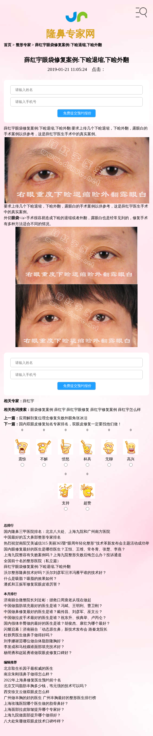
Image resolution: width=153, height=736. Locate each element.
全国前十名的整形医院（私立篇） (32, 561)
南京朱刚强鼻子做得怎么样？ (28, 674)
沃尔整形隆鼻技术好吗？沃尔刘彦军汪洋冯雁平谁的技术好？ (55, 572)
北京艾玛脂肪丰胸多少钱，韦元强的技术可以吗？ (45, 686)
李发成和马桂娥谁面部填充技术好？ (34, 646)
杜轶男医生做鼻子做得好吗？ (28, 635)
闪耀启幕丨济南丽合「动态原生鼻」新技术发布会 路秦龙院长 (55, 629)
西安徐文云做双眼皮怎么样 (26, 692)
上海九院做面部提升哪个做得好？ (32, 715)
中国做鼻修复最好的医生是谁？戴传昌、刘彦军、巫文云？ (53, 611)
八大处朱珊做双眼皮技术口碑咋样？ (34, 721)
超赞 (87, 506)
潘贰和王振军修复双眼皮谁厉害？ (32, 584)
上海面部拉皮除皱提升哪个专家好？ (34, 709)
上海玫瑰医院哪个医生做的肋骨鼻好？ (36, 703)
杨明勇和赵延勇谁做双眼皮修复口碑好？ (38, 652)
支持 (65, 506)
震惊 (22, 462)
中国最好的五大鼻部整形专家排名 (32, 537)
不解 (44, 462)
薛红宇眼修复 (77, 409)
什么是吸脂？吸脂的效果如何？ (30, 578)
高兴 (131, 462)
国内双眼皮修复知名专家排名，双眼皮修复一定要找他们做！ (70, 424)
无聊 (109, 462)
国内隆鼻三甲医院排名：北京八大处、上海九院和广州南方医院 (57, 531)
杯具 (87, 462)
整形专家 (23, 45)
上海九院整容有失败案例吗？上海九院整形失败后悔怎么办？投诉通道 (63, 555)
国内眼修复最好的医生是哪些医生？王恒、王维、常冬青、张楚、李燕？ (64, 549)
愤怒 (65, 462)
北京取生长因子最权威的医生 (28, 668)
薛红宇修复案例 (103, 409)
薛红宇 (28, 401)
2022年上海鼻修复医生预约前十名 (32, 680)
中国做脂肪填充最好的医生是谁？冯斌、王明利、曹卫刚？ (53, 605)
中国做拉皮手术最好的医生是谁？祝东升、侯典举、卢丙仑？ (55, 617)
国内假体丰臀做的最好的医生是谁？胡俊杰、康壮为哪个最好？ (57, 623)
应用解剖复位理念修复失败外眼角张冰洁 (53, 418)
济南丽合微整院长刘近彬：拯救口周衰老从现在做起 (47, 600)
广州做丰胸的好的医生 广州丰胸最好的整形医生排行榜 (50, 698)
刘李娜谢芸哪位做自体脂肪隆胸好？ (34, 641)
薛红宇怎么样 (129, 409)
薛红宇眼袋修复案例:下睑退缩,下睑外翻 (37, 566)
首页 (7, 45)
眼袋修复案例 (41, 409)
